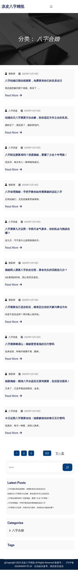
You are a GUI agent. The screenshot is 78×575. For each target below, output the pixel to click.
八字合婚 (18, 530)
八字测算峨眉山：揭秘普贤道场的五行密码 (29, 344)
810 (47, 453)
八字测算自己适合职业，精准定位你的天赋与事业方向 (36, 307)
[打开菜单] (51, 7)
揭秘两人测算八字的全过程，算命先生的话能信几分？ (36, 270)
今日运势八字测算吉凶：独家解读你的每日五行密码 (35, 418)
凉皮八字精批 (13, 6)
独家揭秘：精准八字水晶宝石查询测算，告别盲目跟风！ (37, 381)
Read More (11, 95)
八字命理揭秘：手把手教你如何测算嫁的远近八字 (33, 191)
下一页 (59, 453)
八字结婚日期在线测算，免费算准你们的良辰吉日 (33, 80)
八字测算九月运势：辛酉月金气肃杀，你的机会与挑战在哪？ (37, 231)
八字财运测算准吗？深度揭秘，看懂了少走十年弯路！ (36, 154)
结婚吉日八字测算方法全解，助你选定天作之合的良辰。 (37, 117)
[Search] (67, 467)
